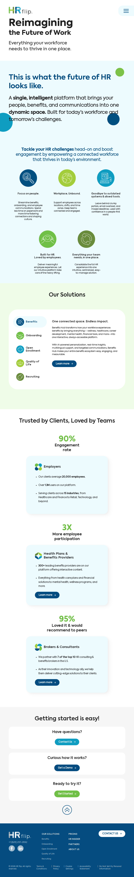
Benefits (45, 839)
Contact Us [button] (65, 742)
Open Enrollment (49, 849)
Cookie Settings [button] (69, 867)
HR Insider (74, 839)
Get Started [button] (65, 794)
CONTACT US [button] (110, 833)
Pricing (73, 834)
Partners (74, 844)
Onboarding (47, 844)
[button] (20, 11)
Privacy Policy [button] (56, 867)
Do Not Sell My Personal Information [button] (110, 867)
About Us (74, 849)
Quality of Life (48, 854)
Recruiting (46, 859)
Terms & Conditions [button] (41, 867)
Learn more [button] (62, 364)
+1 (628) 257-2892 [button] (18, 842)
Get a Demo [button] (65, 768)
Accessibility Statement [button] (85, 867)
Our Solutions (50, 834)
